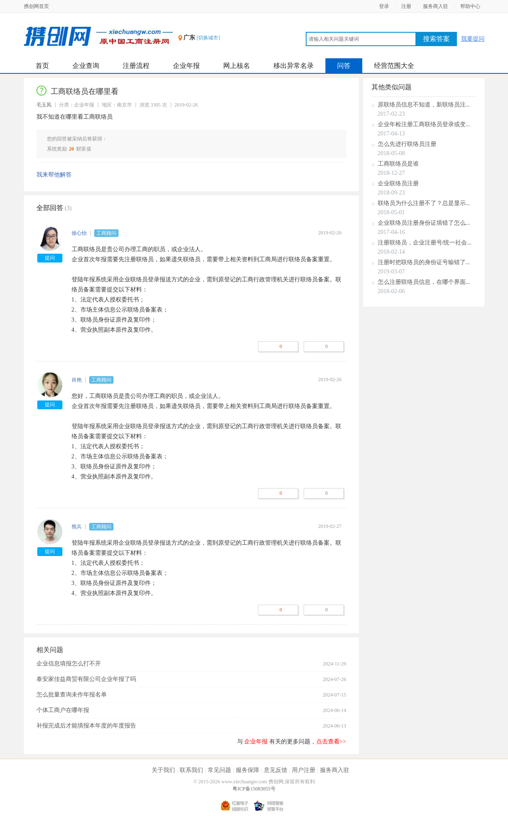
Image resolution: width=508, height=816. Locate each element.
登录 (384, 6)
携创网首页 (36, 6)
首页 (42, 65)
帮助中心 (470, 6)
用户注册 (303, 770)
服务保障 (247, 770)
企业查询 (85, 65)
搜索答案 (436, 38)
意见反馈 (275, 770)
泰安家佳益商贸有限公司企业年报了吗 (86, 679)
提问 (50, 258)
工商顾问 (106, 233)
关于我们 (163, 770)
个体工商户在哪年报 (62, 710)
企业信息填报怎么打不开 (68, 663)
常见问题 (219, 770)
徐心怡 (79, 233)
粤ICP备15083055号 (254, 789)
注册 (406, 6)
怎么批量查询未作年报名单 (71, 694)
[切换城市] (208, 38)
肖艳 (77, 380)
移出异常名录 (293, 65)
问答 (344, 65)
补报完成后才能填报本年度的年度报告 (86, 725)
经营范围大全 (394, 65)
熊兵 (77, 527)
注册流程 (136, 65)
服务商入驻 (435, 6)
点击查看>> (331, 741)
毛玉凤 (44, 105)
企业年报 (186, 65)
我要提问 (473, 39)
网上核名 (236, 65)
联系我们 (191, 770)
